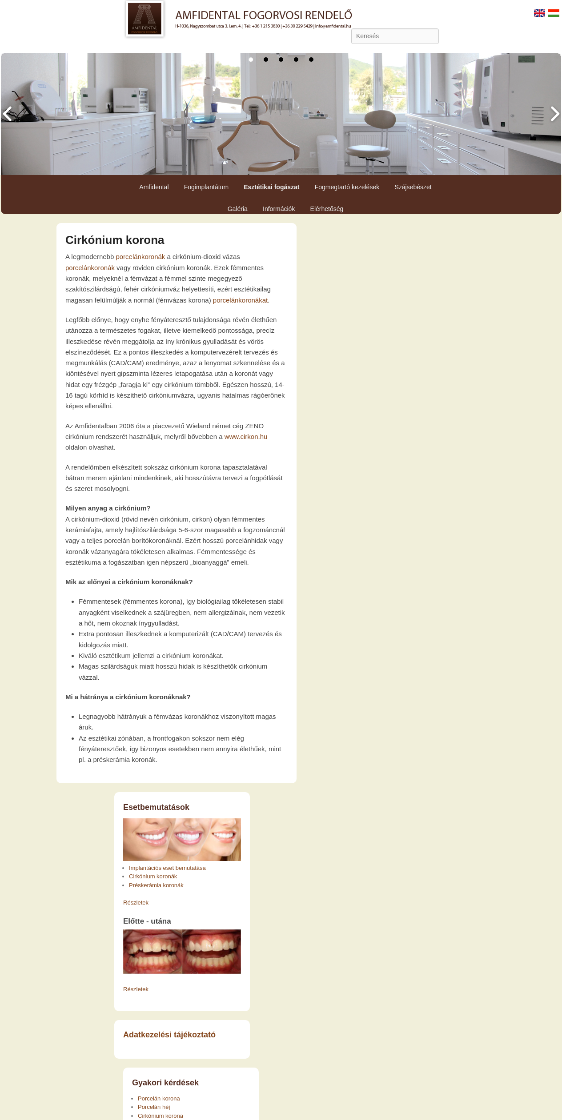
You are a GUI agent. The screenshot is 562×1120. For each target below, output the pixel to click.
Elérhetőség (327, 208)
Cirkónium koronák (153, 876)
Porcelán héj (154, 1107)
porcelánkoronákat (240, 300)
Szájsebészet (412, 187)
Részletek (136, 902)
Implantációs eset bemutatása (167, 868)
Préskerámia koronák (156, 885)
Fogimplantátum (206, 187)
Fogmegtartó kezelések (347, 187)
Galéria (238, 208)
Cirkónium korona (114, 240)
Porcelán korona (159, 1098)
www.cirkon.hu (246, 436)
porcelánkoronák (140, 256)
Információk (279, 208)
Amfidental (154, 187)
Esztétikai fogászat (271, 187)
